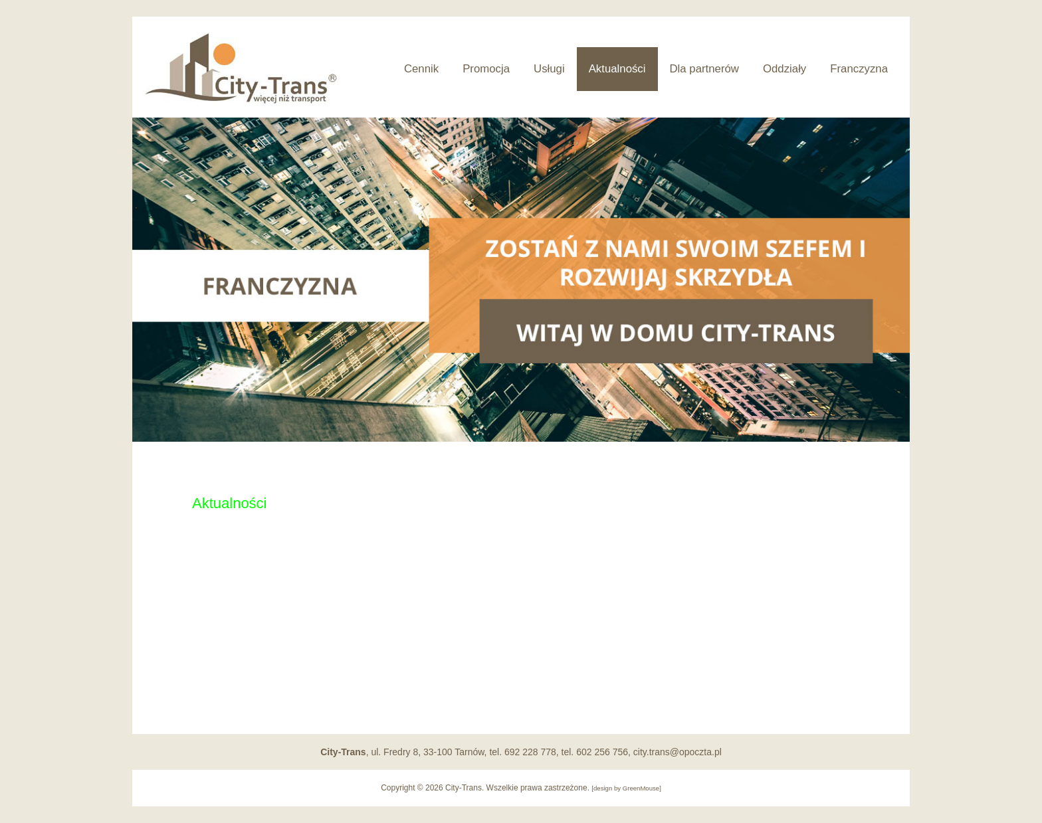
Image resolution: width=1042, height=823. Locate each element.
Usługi (549, 68)
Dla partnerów (704, 68)
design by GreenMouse (626, 788)
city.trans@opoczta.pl (677, 752)
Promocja (486, 68)
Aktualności (617, 68)
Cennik (421, 68)
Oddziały (784, 68)
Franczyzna (859, 68)
